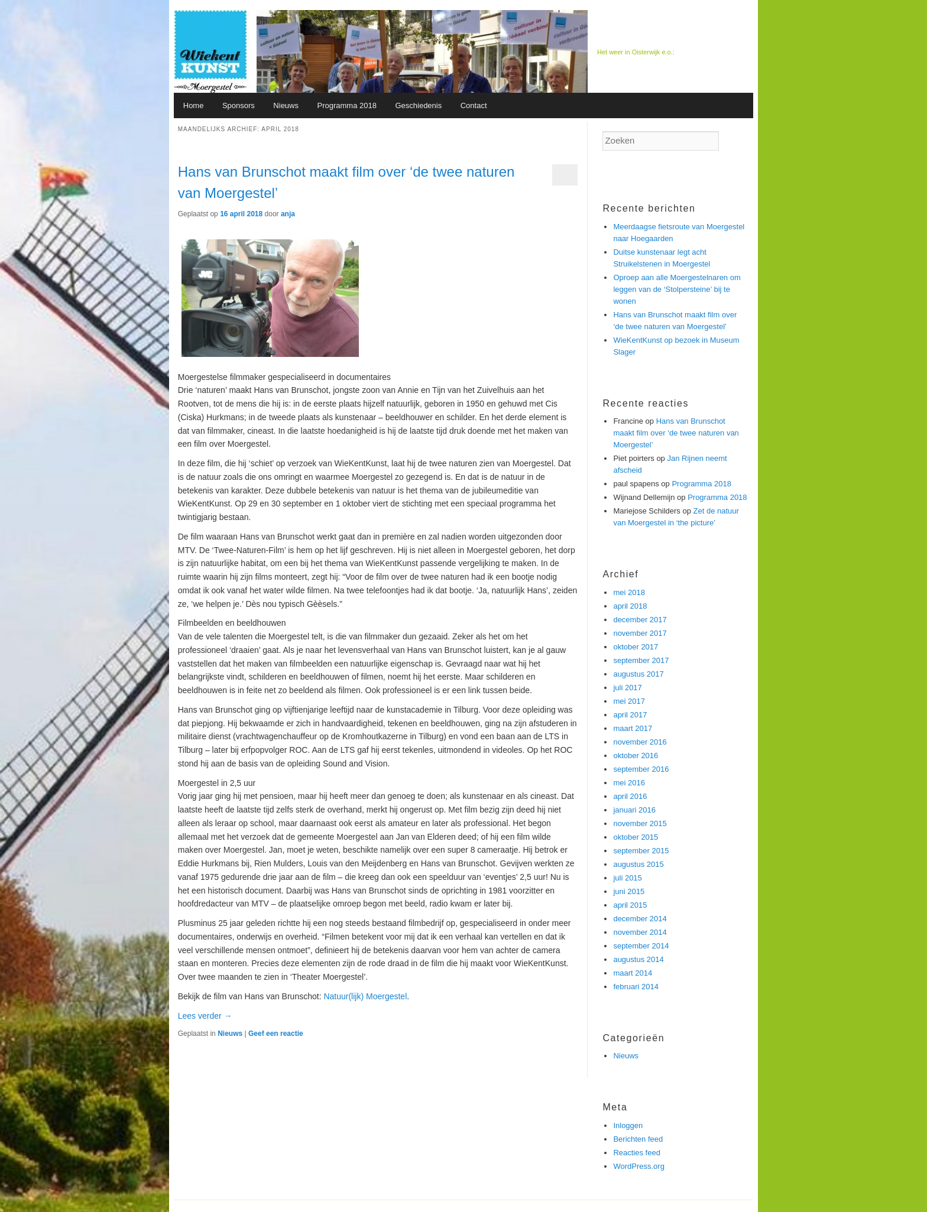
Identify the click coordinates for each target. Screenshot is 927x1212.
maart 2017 (632, 728)
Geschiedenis (418, 105)
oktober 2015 (635, 837)
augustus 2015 (638, 864)
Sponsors (238, 105)
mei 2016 (628, 782)
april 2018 (630, 606)
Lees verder (205, 1016)
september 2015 (641, 850)
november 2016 (639, 741)
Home (193, 105)
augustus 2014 (638, 959)
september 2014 (641, 945)
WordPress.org (638, 1166)
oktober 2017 (635, 646)
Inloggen (628, 1125)
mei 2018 (628, 592)
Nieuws (286, 105)
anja (288, 214)
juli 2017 (627, 687)
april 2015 (630, 905)
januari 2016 (634, 809)
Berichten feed (638, 1139)
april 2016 (630, 796)
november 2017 (639, 633)
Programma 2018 (346, 105)
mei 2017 (628, 701)
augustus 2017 (638, 674)
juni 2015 (628, 891)
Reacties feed (636, 1152)
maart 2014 (632, 973)
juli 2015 (627, 877)
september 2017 (641, 660)
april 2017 (630, 714)
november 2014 (639, 932)
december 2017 (639, 619)
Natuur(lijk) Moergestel (365, 996)
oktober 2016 (635, 755)
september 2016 (641, 769)
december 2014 (639, 918)
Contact (474, 105)
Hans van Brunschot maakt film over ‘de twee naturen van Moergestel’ (675, 433)
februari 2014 (636, 986)
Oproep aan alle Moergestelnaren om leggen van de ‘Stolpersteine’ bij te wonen (676, 289)
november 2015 (639, 823)
